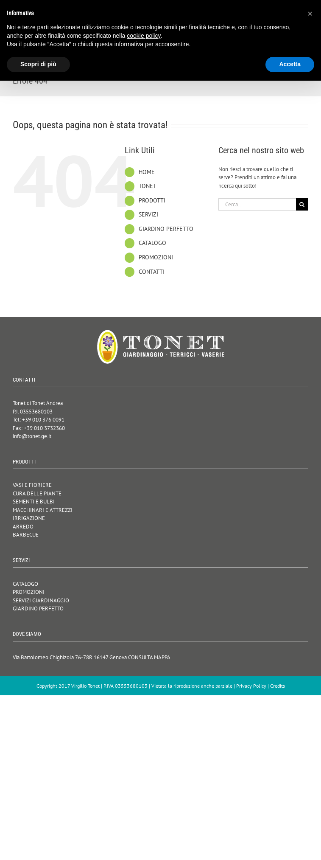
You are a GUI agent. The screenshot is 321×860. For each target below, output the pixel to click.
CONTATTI (152, 271)
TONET (147, 186)
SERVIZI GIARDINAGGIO (41, 600)
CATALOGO (152, 243)
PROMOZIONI (156, 257)
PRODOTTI (152, 200)
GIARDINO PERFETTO (166, 229)
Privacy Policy (251, 686)
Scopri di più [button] (38, 64)
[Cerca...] (257, 204)
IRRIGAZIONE (29, 518)
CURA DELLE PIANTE (37, 493)
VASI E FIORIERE (32, 485)
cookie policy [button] (143, 35)
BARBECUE (26, 534)
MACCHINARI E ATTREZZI (43, 510)
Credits (277, 686)
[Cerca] (302, 204)
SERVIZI (148, 214)
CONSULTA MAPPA (149, 657)
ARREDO (23, 526)
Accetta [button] (290, 64)
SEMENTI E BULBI (34, 501)
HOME (147, 172)
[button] (310, 13)
